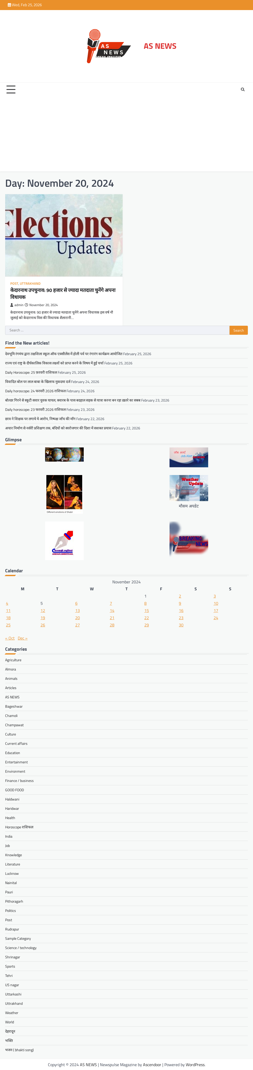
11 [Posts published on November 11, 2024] (8, 610)
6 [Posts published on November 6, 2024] (76, 603)
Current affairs (16, 743)
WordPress (195, 1064)
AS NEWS (160, 46)
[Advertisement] (126, 135)
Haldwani (12, 799)
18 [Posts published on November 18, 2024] (8, 617)
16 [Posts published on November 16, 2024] (181, 610)
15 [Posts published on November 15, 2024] (146, 610)
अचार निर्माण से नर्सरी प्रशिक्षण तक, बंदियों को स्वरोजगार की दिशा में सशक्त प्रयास (58, 427)
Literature (12, 864)
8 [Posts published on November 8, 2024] (145, 603)
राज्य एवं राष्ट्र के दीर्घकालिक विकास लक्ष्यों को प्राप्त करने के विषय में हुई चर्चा (54, 362)
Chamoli (11, 715)
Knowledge (13, 854)
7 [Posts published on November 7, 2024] (111, 603)
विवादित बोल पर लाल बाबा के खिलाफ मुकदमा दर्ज (37, 381)
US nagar (12, 984)
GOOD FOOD (14, 789)
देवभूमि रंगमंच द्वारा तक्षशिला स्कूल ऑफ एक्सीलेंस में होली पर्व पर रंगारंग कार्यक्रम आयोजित (63, 353)
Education (12, 752)
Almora (10, 669)
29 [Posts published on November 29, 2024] (146, 625)
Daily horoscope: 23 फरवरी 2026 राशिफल (35, 409)
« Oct (10, 638)
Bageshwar (14, 706)
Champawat (14, 724)
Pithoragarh (14, 901)
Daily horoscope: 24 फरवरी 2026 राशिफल (35, 390)
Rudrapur (12, 929)
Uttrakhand (30, 283)
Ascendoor (152, 1064)
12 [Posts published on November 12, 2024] (42, 610)
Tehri (9, 975)
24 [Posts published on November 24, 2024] (216, 617)
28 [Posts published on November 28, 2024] (112, 625)
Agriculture (13, 659)
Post (14, 283)
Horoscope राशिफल (19, 826)
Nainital (11, 882)
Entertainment (16, 761)
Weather (11, 1012)
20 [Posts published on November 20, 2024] (77, 617)
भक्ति (9, 1040)
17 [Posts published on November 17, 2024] (216, 610)
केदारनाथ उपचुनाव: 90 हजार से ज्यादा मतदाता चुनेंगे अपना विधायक (58, 293)
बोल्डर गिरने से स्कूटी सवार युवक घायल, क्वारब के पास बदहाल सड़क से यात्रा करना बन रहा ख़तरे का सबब (72, 400)
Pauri (9, 891)
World (9, 1021)
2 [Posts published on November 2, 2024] (180, 596)
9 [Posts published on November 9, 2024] (180, 603)
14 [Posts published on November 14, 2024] (112, 610)
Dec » (23, 638)
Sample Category (18, 938)
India (8, 836)
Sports (10, 966)
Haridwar (12, 808)
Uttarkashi (13, 994)
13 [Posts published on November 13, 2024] (77, 610)
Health (10, 817)
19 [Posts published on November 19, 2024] (42, 617)
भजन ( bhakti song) (19, 1049)
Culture (10, 734)
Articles (10, 687)
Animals (11, 678)
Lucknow (12, 873)
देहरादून (10, 1031)
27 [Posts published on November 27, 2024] (77, 625)
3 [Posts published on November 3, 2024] (215, 596)
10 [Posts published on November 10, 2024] (216, 603)
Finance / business (19, 780)
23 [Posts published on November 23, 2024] (181, 617)
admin (16, 304)
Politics (10, 910)
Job (7, 845)
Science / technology (21, 947)
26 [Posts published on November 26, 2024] (42, 625)
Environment (15, 771)
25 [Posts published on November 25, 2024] (8, 625)
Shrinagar (12, 956)
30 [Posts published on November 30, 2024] (181, 625)
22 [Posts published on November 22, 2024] (146, 617)
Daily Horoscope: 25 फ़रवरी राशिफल (31, 372)
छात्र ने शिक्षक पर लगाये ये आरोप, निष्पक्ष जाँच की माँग (40, 418)
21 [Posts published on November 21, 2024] (112, 617)
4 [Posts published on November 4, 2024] (7, 603)
